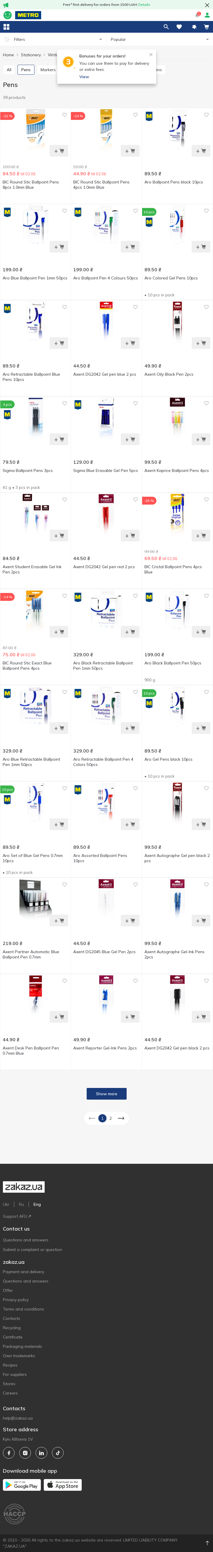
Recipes (10, 1365)
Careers (10, 1393)
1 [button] (102, 1118)
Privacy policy (16, 1299)
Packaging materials (22, 1346)
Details (144, 4)
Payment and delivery (23, 1271)
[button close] (207, 5)
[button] (194, 26)
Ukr (6, 1204)
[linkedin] (41, 1453)
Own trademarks (19, 1355)
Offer (8, 1290)
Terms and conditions (23, 1309)
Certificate (12, 1337)
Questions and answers (25, 1240)
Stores (9, 1383)
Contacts (11, 1318)
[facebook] (9, 1453)
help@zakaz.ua (18, 1418)
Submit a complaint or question (32, 1249)
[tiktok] (58, 1453)
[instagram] (25, 1453)
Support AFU (17, 1216)
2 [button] (110, 1118)
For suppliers (15, 1374)
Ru (21, 1204)
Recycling (12, 1327)
